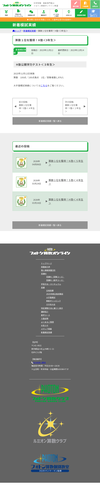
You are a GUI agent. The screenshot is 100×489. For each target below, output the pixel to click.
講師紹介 (44, 15)
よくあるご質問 (56, 15)
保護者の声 (31, 15)
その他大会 (50, 304)
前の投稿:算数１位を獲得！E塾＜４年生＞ (27, 106)
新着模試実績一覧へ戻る (50, 120)
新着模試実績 (81, 15)
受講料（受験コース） (55, 276)
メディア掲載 (46, 328)
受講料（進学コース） (55, 280)
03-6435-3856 (39, 362)
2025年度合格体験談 (54, 294)
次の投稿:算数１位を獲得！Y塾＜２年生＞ (73, 106)
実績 (6, 15)
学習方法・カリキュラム (18, 15)
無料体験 (76, 6)
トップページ (46, 263)
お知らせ (69, 15)
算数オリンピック (53, 300)
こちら (44, 85)
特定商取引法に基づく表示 (52, 308)
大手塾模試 (50, 297)
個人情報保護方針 (48, 270)
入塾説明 (85, 6)
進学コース (45, 315)
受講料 (43, 273)
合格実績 (50, 290)
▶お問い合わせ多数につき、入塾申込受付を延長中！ (50, 19)
